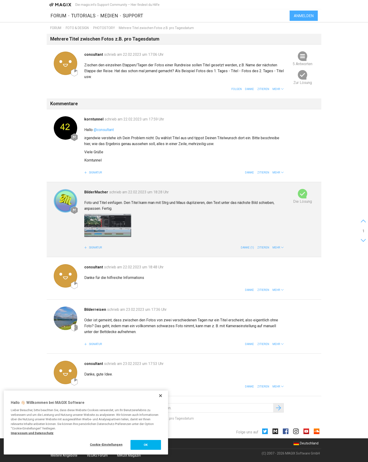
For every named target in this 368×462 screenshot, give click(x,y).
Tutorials (83, 16)
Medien (109, 16)
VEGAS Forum (97, 455)
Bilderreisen (95, 309)
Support (133, 16)
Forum (58, 16)
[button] (278, 89)
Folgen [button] (236, 89)
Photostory (104, 28)
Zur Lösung (302, 82)
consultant (94, 54)
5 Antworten (302, 64)
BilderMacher (96, 192)
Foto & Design (77, 28)
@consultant (104, 130)
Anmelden (304, 16)
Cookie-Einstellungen (106, 444)
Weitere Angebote (63, 455)
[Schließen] (160, 396)
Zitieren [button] (263, 89)
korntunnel (94, 119)
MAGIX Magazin (129, 455)
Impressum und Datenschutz (32, 433)
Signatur (95, 172)
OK (146, 445)
